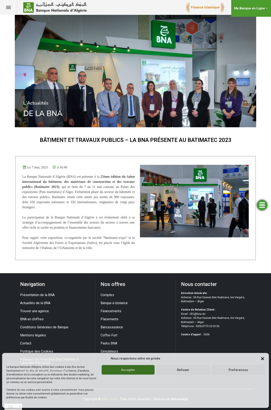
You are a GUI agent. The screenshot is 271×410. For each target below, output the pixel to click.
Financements (111, 311)
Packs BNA (109, 343)
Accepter (128, 370)
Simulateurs (109, 351)
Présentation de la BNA (37, 295)
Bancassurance (112, 327)
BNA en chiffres (32, 319)
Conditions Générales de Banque (44, 327)
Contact (25, 343)
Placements (109, 319)
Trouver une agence (34, 311)
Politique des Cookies (36, 351)
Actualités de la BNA (35, 303)
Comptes (107, 295)
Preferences (238, 370)
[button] (262, 358)
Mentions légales (33, 335)
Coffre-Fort (109, 335)
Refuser (183, 370)
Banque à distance (114, 303)
